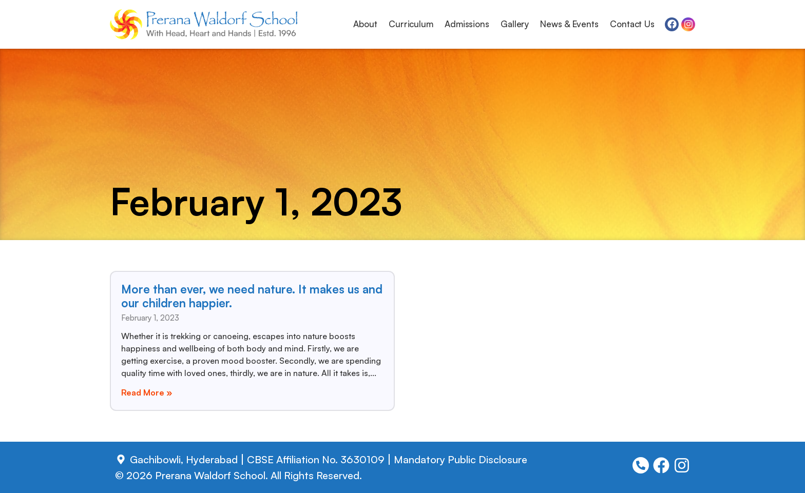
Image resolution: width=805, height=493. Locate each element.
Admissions (467, 23)
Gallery (515, 23)
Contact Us (632, 23)
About (365, 23)
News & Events (569, 23)
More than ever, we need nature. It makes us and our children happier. (251, 296)
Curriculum (411, 23)
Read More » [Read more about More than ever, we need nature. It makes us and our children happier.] (146, 392)
